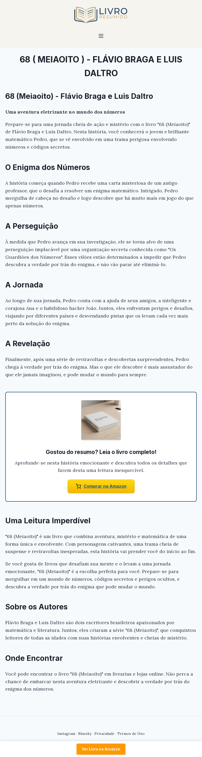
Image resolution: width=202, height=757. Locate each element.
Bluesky (85, 733)
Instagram (66, 733)
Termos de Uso (131, 733)
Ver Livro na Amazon (101, 749)
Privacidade (104, 733)
